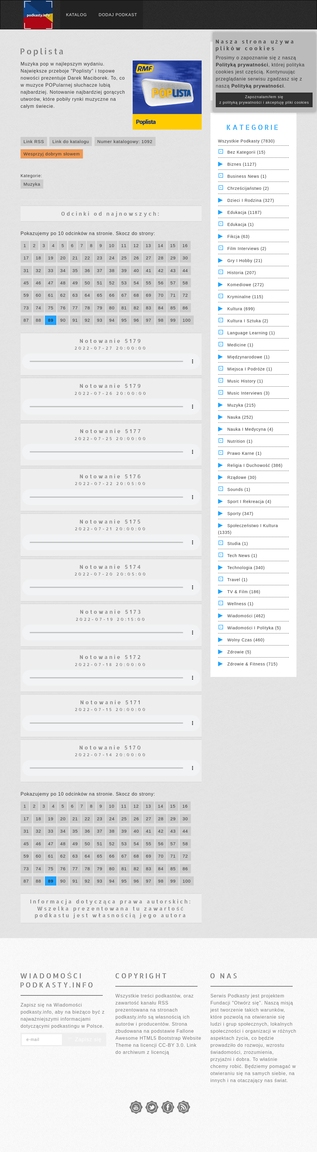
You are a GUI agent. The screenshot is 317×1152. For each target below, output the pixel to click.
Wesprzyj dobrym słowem (51, 153)
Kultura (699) (241, 308)
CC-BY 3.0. (171, 1045)
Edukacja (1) (240, 224)
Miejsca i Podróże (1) (249, 369)
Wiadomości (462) (246, 615)
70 (161, 295)
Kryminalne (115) (245, 296)
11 (124, 245)
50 (87, 282)
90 (63, 320)
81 (124, 307)
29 (173, 257)
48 (63, 282)
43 (173, 270)
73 (26, 307)
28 (161, 257)
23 (99, 257)
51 (99, 282)
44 (185, 270)
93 (99, 320)
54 (136, 282)
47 (50, 282)
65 (99, 295)
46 (38, 282)
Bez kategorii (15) (246, 152)
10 (111, 245)
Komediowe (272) (245, 284)
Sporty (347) (240, 513)
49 (75, 282)
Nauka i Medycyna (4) (250, 429)
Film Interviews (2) (246, 248)
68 (136, 295)
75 (50, 307)
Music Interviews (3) (248, 393)
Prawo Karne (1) (244, 453)
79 (99, 307)
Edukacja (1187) (244, 212)
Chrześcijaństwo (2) (248, 188)
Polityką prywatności (242, 64)
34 (63, 270)
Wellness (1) (240, 603)
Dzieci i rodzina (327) (250, 200)
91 (75, 320)
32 (38, 270)
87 (26, 320)
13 (148, 245)
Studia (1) (237, 543)
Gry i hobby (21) (244, 260)
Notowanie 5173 (111, 611)
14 (160, 245)
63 (75, 295)
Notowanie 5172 (111, 656)
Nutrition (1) (239, 441)
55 (148, 282)
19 (50, 257)
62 (63, 295)
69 (148, 295)
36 (87, 270)
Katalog (76, 14)
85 (173, 307)
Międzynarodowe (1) (248, 357)
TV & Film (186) (243, 591)
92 (87, 320)
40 (136, 270)
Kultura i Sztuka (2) (247, 320)
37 (99, 270)
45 (26, 282)
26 (136, 257)
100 (187, 320)
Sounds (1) (238, 489)
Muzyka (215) (241, 405)
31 (26, 270)
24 (112, 257)
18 (38, 257)
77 (75, 307)
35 (75, 270)
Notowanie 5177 (111, 430)
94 (112, 320)
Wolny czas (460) (245, 640)
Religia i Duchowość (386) (254, 465)
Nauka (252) (240, 417)
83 (148, 307)
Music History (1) (245, 381)
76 (63, 307)
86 (185, 307)
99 (173, 320)
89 (50, 320)
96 (136, 320)
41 (148, 270)
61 (50, 295)
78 (87, 307)
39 (124, 270)
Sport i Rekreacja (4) (249, 501)
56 (161, 282)
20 (63, 257)
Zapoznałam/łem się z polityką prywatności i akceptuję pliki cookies (264, 100)
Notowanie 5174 (111, 566)
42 (161, 270)
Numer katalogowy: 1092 (125, 141)
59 (26, 295)
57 (173, 282)
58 (185, 282)
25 (124, 257)
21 (75, 257)
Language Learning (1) (251, 333)
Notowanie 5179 (111, 340)
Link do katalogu (70, 141)
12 (136, 245)
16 (185, 245)
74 (38, 307)
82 (136, 307)
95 (124, 320)
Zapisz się (84, 1039)
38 (112, 270)
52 (112, 282)
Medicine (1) (240, 345)
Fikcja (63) (238, 236)
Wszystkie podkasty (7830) (246, 141)
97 (148, 320)
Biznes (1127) (241, 164)
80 (112, 307)
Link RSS (33, 141)
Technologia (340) (246, 567)
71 (173, 295)
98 (161, 320)
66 (112, 295)
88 (38, 320)
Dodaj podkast (118, 14)
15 (173, 245)
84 (161, 307)
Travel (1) (237, 579)
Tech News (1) (242, 555)
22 (87, 257)
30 (185, 257)
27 (148, 257)
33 (50, 270)
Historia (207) (241, 272)
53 (124, 282)
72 (185, 295)
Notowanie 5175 (111, 521)
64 (87, 295)
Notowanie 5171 (110, 702)
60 (38, 295)
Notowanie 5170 (110, 747)
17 (26, 257)
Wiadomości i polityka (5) (254, 628)
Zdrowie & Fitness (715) (252, 664)
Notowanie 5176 (111, 476)
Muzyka (32, 184)
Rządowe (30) (241, 477)
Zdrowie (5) (239, 652)
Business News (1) (247, 176)
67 (124, 295)
